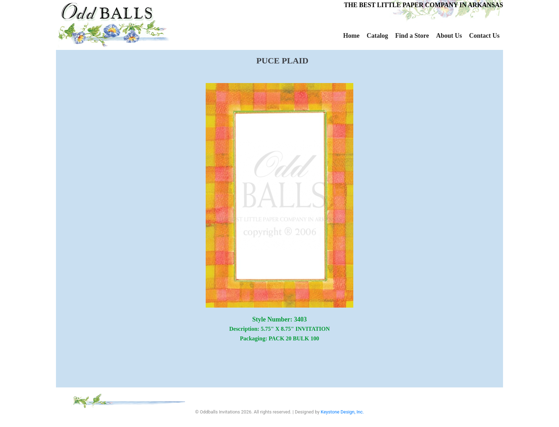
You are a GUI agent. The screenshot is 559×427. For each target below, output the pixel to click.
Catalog (377, 35)
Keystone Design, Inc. (342, 412)
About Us (449, 35)
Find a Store (412, 35)
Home (351, 35)
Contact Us (484, 35)
